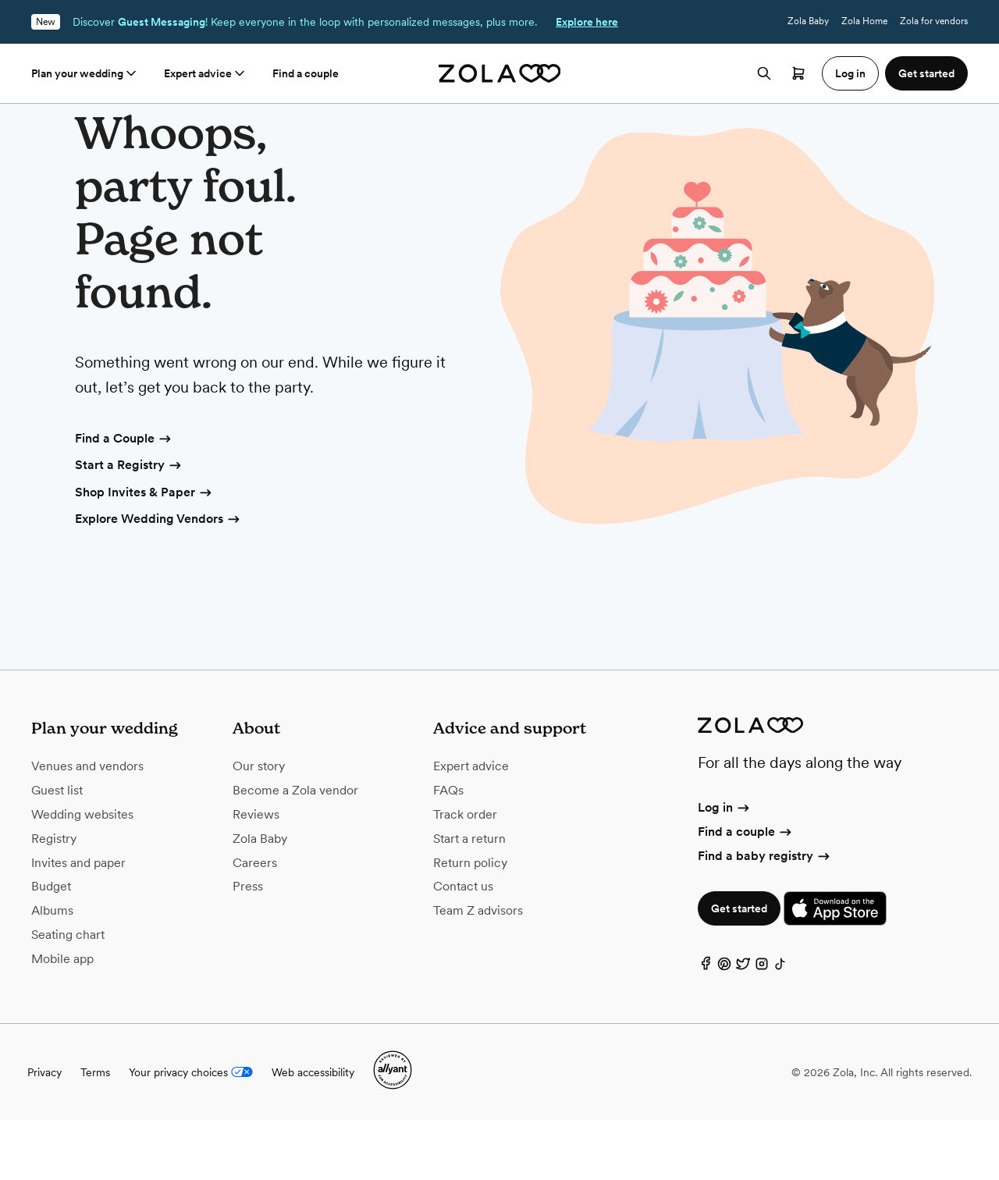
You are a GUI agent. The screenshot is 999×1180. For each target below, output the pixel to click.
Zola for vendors (934, 21)
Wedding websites (82, 874)
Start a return (469, 898)
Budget (51, 946)
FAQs (448, 850)
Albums (52, 970)
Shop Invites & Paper (144, 553)
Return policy (470, 922)
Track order (465, 874)
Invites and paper (78, 922)
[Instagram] (762, 1027)
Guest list (57, 850)
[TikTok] (780, 1027)
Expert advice (205, 73)
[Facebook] (705, 1027)
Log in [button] (850, 73)
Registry (53, 898)
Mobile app (62, 1018)
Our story (259, 826)
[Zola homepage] (500, 73)
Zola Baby (808, 21)
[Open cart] (798, 73)
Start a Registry (129, 526)
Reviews (256, 874)
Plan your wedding (85, 73)
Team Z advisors (478, 970)
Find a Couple (124, 499)
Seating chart (68, 994)
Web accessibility (313, 1132)
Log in (725, 867)
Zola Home (864, 21)
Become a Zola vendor (295, 850)
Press (248, 946)
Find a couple (305, 73)
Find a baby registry (765, 915)
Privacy (44, 1132)
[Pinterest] (724, 1027)
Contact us (463, 946)
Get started (739, 968)
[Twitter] (743, 1027)
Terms (95, 1132)
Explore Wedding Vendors (158, 579)
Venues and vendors (87, 826)
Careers (255, 922)
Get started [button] (926, 73)
